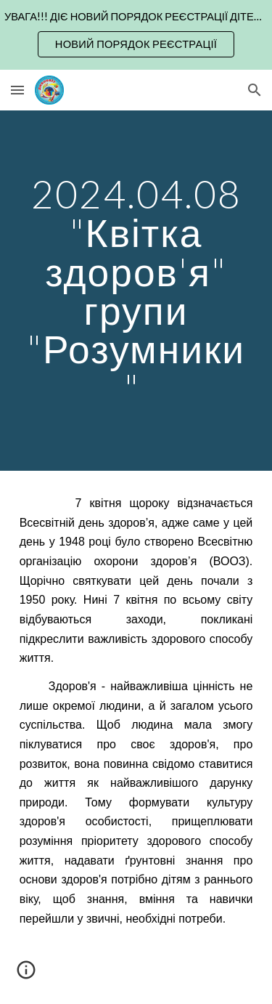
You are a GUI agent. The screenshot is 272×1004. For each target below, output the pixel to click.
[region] (136, 35)
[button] (17, 90)
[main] (136, 291)
